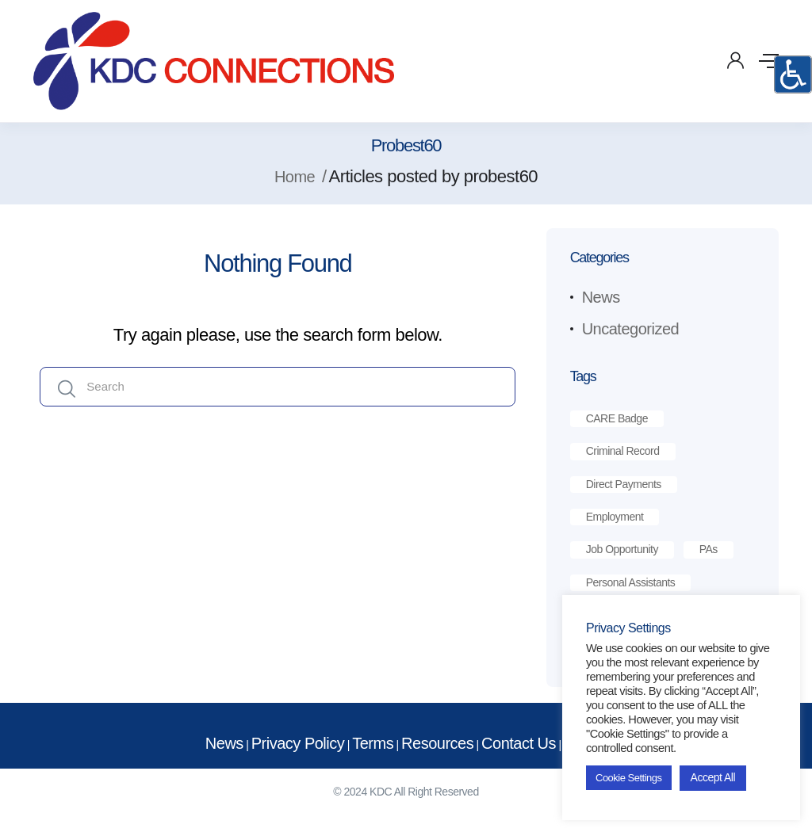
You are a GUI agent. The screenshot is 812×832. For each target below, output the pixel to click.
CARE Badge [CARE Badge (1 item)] (617, 418)
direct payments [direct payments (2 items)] (623, 484)
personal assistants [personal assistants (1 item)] (631, 582)
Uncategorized (630, 329)
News (601, 297)
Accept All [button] (713, 777)
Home (294, 176)
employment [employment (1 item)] (615, 516)
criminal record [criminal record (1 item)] (623, 451)
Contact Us (518, 743)
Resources (437, 743)
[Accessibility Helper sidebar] (793, 74)
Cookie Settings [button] (629, 778)
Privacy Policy (297, 743)
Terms (372, 743)
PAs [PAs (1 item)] (708, 549)
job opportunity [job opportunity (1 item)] (622, 549)
